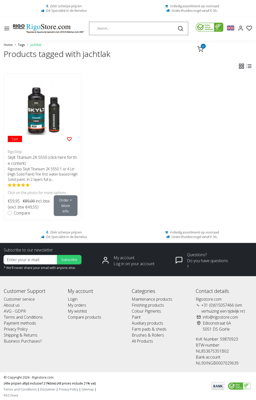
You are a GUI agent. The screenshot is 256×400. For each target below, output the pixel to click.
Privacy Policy (16, 329)
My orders (77, 305)
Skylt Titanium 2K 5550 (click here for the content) (42, 160)
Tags (21, 44)
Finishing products (148, 305)
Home (8, 44)
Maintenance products (152, 299)
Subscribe (69, 259)
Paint (136, 317)
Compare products (84, 317)
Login (73, 299)
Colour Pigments (146, 311)
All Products (142, 341)
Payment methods (20, 323)
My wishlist (77, 311)
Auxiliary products (147, 323)
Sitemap (88, 389)
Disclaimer (48, 389)
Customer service (19, 299)
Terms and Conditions (23, 317)
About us (12, 305)
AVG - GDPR (15, 311)
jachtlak (36, 44)
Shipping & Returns (21, 335)
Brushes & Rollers (148, 335)
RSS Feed (11, 395)
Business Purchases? (23, 341)
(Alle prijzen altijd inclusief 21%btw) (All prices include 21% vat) (50, 383)
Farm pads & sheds (149, 329)
